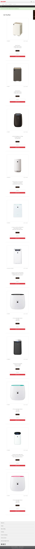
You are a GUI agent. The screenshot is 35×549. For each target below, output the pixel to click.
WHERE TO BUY (17, 56)
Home (3, 4)
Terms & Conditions (14, 546)
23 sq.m (17, 323)
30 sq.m (17, 50)
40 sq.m (17, 141)
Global (2, 525)
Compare (26, 86)
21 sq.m (17, 232)
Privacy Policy (21, 546)
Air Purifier (10, 4)
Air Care (6, 4)
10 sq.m (17, 187)
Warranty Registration (5, 540)
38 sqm (17, 278)
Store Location (3, 537)
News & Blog (3, 528)
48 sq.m (17, 459)
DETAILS (17, 54)
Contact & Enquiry (4, 534)
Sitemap (2, 531)
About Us (2, 522)
